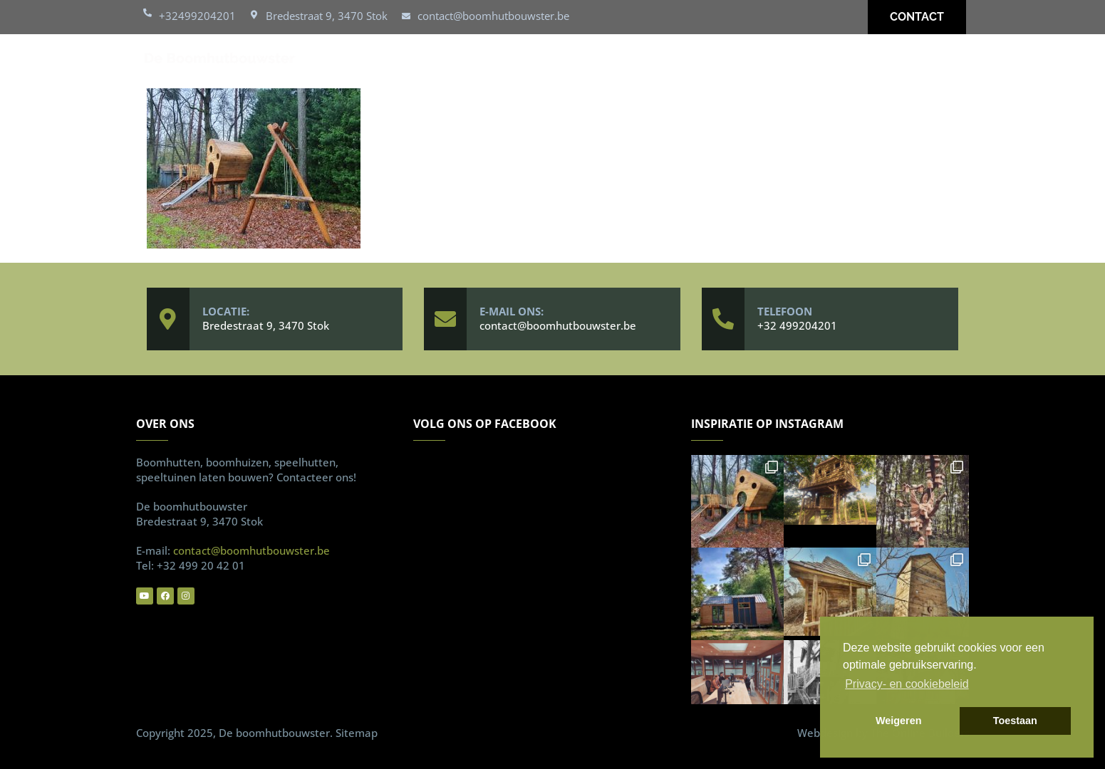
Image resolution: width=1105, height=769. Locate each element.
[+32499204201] (147, 16)
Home (340, 61)
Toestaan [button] (1015, 720)
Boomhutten (421, 61)
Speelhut (514, 61)
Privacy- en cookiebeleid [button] (906, 684)
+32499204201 (197, 16)
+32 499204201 (797, 325)
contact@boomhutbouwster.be (493, 16)
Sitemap (357, 733)
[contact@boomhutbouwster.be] (406, 17)
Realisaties (602, 61)
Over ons (690, 61)
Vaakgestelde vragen (808, 61)
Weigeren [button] (899, 720)
